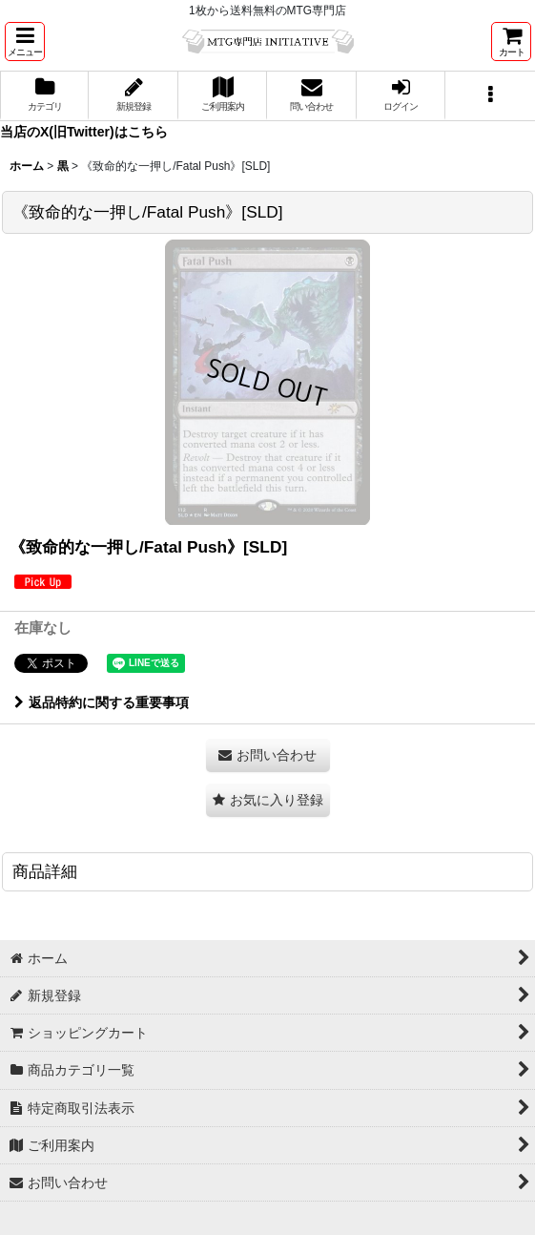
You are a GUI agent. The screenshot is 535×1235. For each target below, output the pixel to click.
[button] (25, 41)
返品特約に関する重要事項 (101, 702)
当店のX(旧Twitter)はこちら (84, 131)
